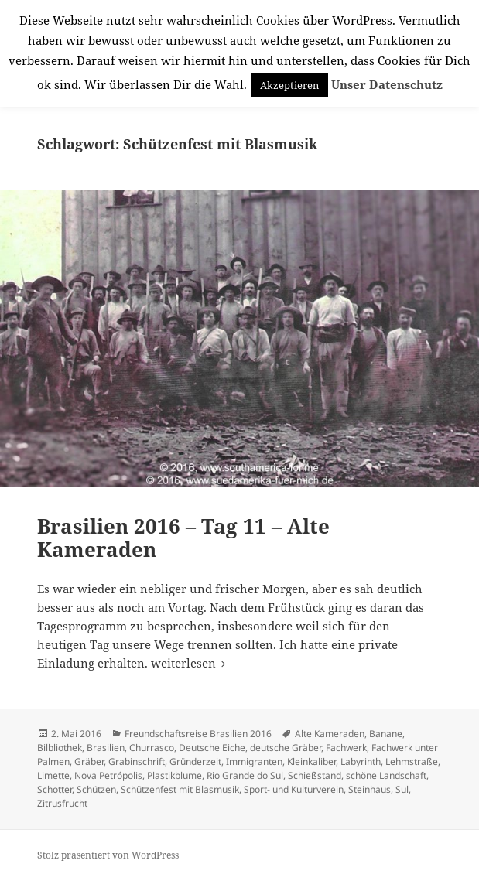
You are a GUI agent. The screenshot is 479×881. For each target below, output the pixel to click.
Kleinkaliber (311, 761)
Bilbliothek (59, 747)
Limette (53, 775)
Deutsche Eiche (212, 747)
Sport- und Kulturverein (294, 789)
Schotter (54, 789)
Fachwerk (346, 747)
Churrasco (151, 747)
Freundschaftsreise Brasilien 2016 (198, 733)
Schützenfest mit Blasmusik (180, 789)
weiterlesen (189, 663)
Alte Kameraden (329, 733)
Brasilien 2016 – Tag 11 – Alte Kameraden (183, 537)
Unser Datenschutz (387, 84)
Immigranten (254, 761)
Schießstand (314, 775)
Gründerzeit (195, 761)
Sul (402, 789)
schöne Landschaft (386, 775)
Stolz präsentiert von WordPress (108, 855)
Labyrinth (360, 761)
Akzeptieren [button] (289, 85)
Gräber (89, 761)
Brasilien (106, 747)
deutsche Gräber (285, 747)
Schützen (96, 789)
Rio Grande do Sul (245, 775)
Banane (385, 733)
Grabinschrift (136, 761)
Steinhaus (369, 789)
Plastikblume (174, 775)
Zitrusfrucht (62, 803)
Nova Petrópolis (108, 775)
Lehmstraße (411, 761)
